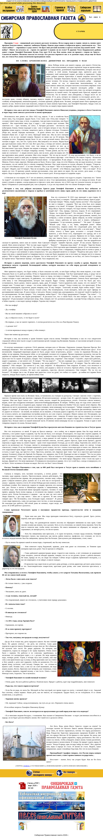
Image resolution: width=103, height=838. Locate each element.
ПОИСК (27, 766)
